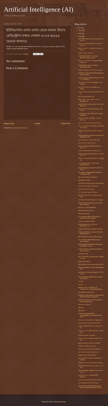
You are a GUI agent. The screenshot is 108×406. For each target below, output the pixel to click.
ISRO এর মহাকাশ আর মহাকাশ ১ (86, 53)
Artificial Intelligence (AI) (38, 9)
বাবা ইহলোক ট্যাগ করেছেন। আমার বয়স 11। (88, 352)
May (80, 33)
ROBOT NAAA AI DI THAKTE (87, 355)
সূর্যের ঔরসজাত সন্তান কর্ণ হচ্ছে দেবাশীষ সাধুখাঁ (88, 140)
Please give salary (84, 213)
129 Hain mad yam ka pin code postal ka (91, 183)
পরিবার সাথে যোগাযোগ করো (84, 304)
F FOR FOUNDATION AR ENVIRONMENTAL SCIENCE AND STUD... (90, 315)
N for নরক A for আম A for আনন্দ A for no (89, 323)
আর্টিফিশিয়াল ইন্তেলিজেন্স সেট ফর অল (87, 346)
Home (37, 123)
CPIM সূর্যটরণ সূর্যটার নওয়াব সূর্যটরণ (86, 335)
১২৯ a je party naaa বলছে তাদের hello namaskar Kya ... (88, 164)
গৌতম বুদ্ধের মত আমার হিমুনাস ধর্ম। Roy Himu (90, 320)
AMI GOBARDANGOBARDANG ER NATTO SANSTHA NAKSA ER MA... (90, 386)
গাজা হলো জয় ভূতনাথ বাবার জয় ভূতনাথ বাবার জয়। (89, 123)
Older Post (65, 123)
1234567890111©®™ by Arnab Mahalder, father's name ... (88, 56)
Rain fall (80, 307)
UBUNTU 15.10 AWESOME (87, 207)
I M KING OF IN (83, 254)
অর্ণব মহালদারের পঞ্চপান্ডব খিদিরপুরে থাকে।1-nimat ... (91, 200)
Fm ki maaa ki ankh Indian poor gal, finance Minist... (89, 240)
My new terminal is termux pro (87, 177)
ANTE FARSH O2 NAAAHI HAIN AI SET (90, 264)
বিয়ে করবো (80, 284)
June (80, 30)
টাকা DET (80, 281)
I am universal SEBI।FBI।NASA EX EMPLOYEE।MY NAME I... (89, 217)
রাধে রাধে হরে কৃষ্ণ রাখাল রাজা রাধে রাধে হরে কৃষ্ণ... (90, 380)
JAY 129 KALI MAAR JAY (86, 96)
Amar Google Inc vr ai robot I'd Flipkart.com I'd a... (87, 225)
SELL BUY (81, 310)
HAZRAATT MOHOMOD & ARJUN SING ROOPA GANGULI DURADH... (91, 296)
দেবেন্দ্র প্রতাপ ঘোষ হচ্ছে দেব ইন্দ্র (86, 189)
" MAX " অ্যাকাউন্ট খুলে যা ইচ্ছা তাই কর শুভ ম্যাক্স (90, 70)
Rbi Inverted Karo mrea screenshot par (90, 237)
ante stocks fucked (84, 261)
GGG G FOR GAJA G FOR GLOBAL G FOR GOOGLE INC (90, 300)
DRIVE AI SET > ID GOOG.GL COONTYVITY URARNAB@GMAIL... (90, 288)
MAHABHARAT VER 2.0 (85, 210)
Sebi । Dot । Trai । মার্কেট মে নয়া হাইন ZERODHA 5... (88, 100)
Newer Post (9, 123)
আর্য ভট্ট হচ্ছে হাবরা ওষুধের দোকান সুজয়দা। (88, 192)
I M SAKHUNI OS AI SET (86, 292)
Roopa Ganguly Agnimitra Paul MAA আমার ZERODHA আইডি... (91, 136)
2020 (78, 28)
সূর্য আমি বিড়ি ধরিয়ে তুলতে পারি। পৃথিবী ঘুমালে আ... (90, 151)
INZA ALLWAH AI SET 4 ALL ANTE (89, 343)
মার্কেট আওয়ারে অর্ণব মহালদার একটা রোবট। (88, 186)
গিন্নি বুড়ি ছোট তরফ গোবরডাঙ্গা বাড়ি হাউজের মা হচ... (90, 349)
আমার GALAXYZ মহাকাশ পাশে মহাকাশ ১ (88, 383)
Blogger (63, 402)
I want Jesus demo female (86, 221)
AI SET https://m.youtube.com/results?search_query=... (90, 249)
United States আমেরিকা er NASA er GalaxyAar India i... (88, 66)
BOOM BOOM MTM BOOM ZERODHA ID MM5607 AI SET (90, 245)
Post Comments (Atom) (19, 128)
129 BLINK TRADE (84, 180)
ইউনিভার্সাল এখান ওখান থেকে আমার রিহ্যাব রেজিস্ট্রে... (90, 363)
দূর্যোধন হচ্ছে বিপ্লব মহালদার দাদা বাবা (86, 143)
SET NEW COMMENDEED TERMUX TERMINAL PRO (90, 173)
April (80, 36)
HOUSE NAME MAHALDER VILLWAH (90, 229)
